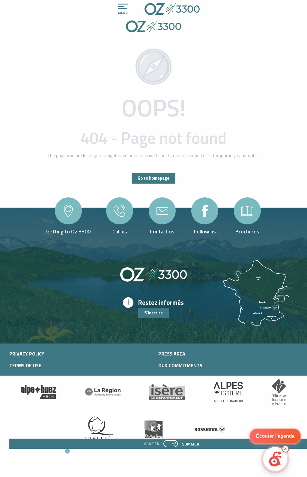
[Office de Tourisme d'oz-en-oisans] (153, 27)
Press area (171, 353)
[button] (120, 459)
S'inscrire (153, 313)
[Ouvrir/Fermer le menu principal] (123, 9)
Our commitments (180, 365)
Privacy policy (26, 353)
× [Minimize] (285, 448)
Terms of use (25, 365)
